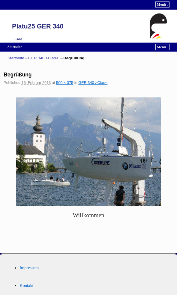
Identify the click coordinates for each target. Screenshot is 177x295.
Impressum (29, 267)
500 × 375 (64, 82)
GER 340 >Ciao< (43, 58)
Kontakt (26, 285)
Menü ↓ (163, 4)
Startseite (15, 47)
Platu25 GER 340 (38, 26)
